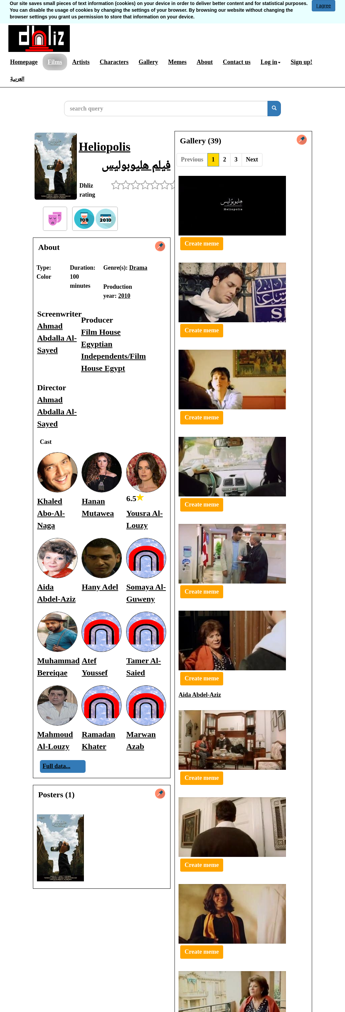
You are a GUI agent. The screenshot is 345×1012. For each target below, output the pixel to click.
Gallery (148, 62)
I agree (323, 5)
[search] (274, 108)
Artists (81, 62)
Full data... (56, 766)
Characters (114, 62)
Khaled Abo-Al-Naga (51, 513)
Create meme (202, 243)
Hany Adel (100, 587)
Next (252, 159)
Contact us (237, 62)
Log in (270, 62)
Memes (177, 62)
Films (55, 62)
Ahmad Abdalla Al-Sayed (57, 338)
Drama (138, 267)
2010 (124, 295)
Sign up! (301, 62)
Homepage (24, 62)
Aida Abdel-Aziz (200, 694)
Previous (192, 159)
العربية (17, 78)
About (205, 62)
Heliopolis (104, 146)
